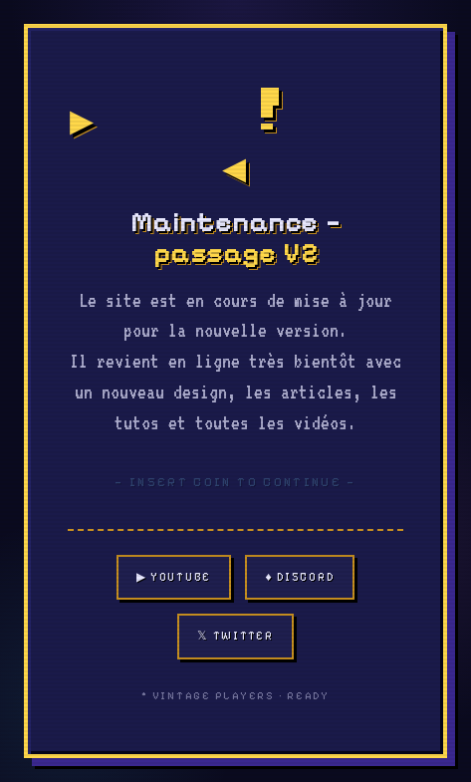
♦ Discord (302, 577)
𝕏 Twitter (235, 636)
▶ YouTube (174, 577)
